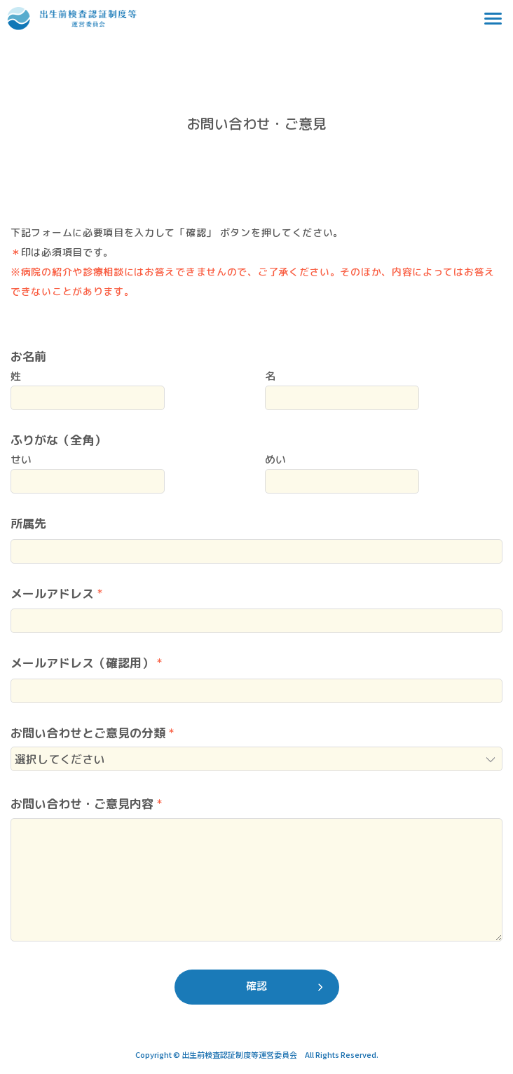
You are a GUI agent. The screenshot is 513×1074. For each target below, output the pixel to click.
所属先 (28, 523)
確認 (256, 986)
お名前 (28, 356)
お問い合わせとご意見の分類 (88, 733)
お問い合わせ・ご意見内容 (82, 804)
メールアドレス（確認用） (82, 663)
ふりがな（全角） (58, 440)
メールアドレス (52, 593)
